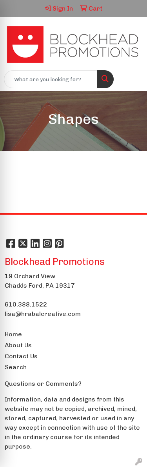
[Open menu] (131, 79)
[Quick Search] (50, 79)
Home (13, 334)
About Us (18, 345)
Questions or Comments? (43, 383)
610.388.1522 (26, 304)
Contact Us (21, 356)
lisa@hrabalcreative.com (43, 313)
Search (16, 367)
